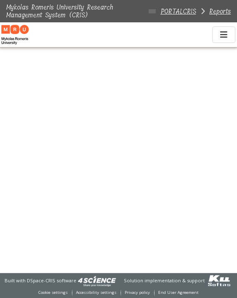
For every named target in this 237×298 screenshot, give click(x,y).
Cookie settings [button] (53, 292)
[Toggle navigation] (223, 34)
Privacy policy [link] (137, 292)
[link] (97, 280)
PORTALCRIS (178, 11)
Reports (220, 11)
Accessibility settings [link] (96, 292)
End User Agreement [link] (178, 292)
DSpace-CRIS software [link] (51, 280)
